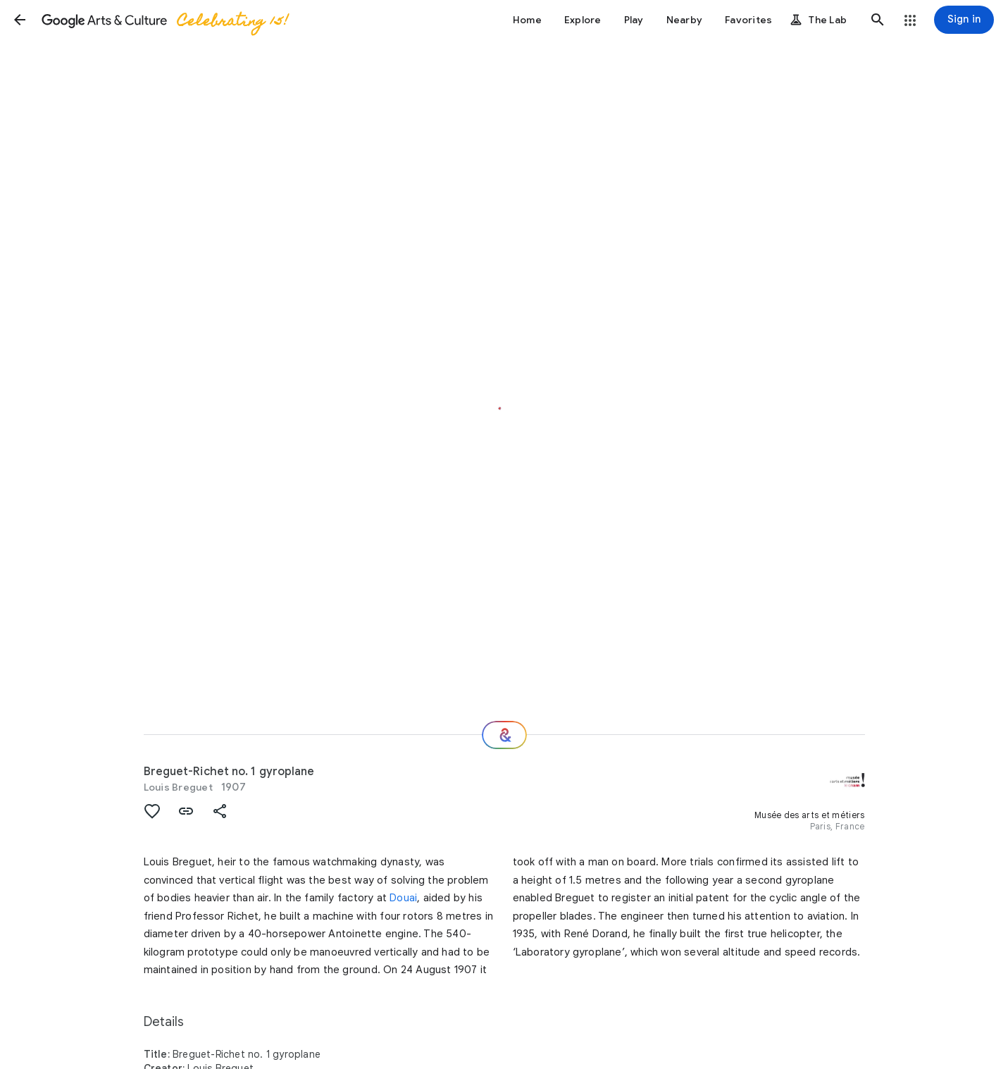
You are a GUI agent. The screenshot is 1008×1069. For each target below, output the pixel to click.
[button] (20, 20)
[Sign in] (964, 20)
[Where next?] (504, 735)
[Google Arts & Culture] (164, 19)
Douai (403, 897)
